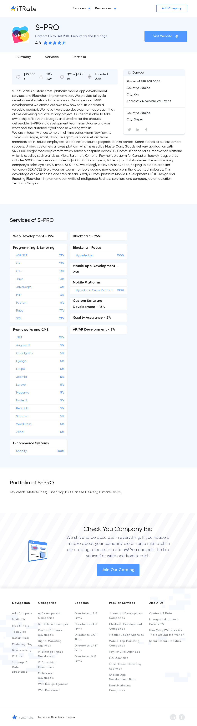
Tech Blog (19, 632)
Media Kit (18, 619)
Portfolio (79, 57)
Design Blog (20, 638)
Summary (24, 57)
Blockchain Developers (53, 624)
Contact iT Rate (160, 613)
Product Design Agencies (126, 635)
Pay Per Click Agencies (124, 652)
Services (52, 57)
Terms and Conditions (51, 717)
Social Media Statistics (165, 641)
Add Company (22, 613)
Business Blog (21, 650)
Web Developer (48, 690)
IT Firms (17, 656)
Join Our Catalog (118, 570)
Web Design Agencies (53, 684)
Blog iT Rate (20, 625)
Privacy (71, 717)
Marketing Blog (22, 644)
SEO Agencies (118, 658)
